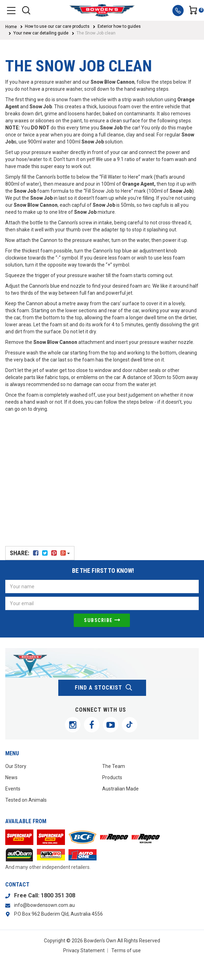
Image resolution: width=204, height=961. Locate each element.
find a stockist (104, 687)
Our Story (15, 766)
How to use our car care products (57, 26)
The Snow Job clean (96, 33)
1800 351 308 (58, 895)
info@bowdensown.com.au (44, 905)
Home (11, 26)
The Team (113, 766)
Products (112, 777)
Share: (40, 553)
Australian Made (120, 789)
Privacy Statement (84, 950)
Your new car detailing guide (40, 33)
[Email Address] (102, 603)
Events (12, 789)
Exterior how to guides (119, 26)
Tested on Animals (26, 800)
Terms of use (126, 950)
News (11, 777)
